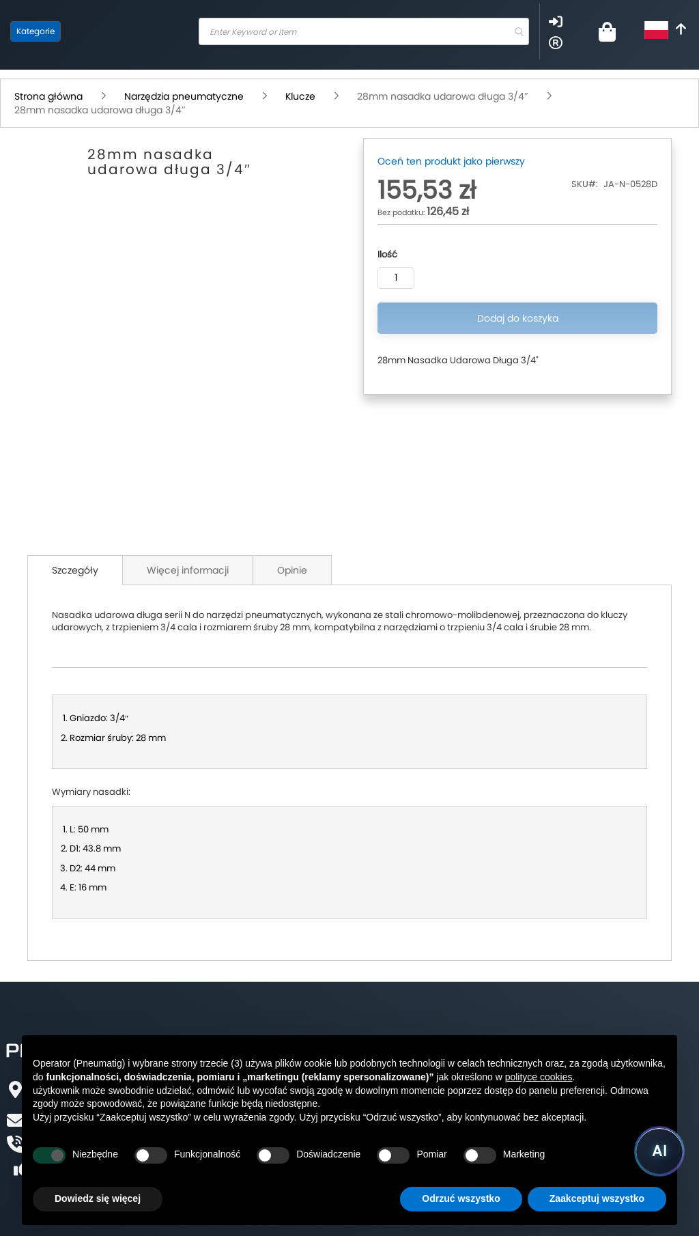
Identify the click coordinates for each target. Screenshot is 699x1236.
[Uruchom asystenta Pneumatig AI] (659, 1151)
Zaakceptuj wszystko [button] (597, 1198)
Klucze (301, 96)
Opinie (292, 570)
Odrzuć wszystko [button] (461, 1198)
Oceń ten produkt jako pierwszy (451, 161)
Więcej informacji (188, 570)
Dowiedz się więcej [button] (98, 1198)
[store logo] (126, 31)
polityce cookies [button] (539, 1076)
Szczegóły (75, 570)
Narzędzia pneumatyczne (185, 96)
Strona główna (49, 96)
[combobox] (364, 31)
